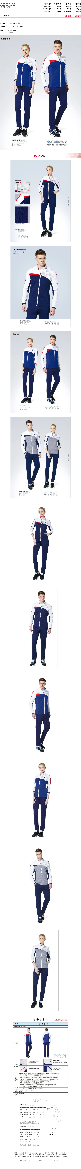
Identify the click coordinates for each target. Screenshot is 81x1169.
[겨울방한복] (66, 11)
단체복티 (20, 1163)
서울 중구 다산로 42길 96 (21, 1156)
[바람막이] (66, 6)
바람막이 (40, 1163)
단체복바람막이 (50, 1163)
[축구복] (56, 9)
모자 (33, 1163)
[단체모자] (76, 6)
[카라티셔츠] (46, 4)
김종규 (50, 1153)
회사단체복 (12, 1165)
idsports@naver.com (37, 1153)
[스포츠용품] (76, 9)
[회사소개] (76, 16)
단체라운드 (54, 1165)
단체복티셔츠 (15, 1163)
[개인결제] (66, 16)
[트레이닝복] (56, 4)
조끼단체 (20, 1165)
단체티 (7, 1163)
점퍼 (54, 1163)
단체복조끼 (30, 1163)
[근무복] (56, 11)
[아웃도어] (66, 4)
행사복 (58, 1165)
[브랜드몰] (76, 11)
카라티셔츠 (29, 1165)
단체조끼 (26, 1163)
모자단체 (24, 1165)
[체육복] (56, 6)
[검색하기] (9, 16)
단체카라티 (33, 1165)
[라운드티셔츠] (46, 6)
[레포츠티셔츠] (46, 9)
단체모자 (36, 1163)
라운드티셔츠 (49, 1165)
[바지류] (66, 9)
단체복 (4, 1163)
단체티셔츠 (11, 1163)
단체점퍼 (57, 1163)
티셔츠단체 (17, 1165)
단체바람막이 (44, 1163)
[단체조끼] (76, 4)
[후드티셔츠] (46, 11)
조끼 (23, 1163)
